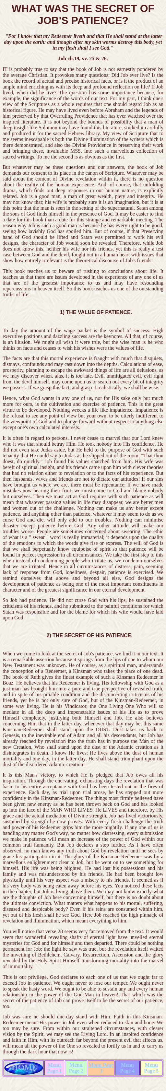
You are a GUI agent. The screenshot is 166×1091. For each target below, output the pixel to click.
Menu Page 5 (151, 1067)
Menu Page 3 (101, 1067)
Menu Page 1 (54, 1067)
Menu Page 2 (76, 1067)
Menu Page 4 (127, 1067)
